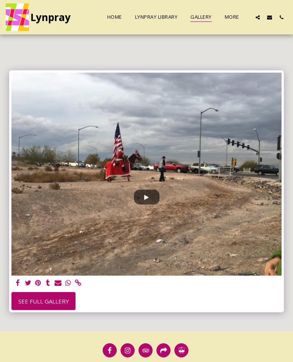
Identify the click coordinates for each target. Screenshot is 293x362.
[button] (257, 17)
